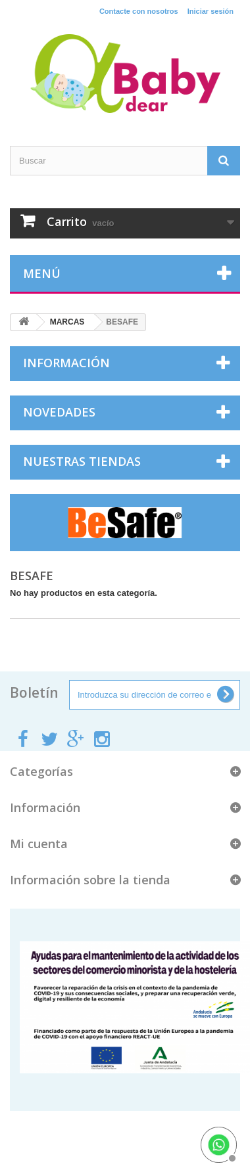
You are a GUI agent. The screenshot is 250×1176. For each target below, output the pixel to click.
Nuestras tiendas (82, 461)
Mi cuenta (39, 843)
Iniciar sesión (211, 11)
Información (66, 363)
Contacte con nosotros (138, 11)
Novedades (59, 412)
